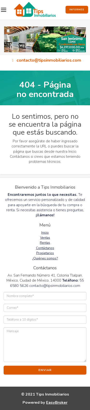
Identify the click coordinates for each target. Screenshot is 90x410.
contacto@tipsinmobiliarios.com (49, 60)
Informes (76, 9)
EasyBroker (56, 402)
